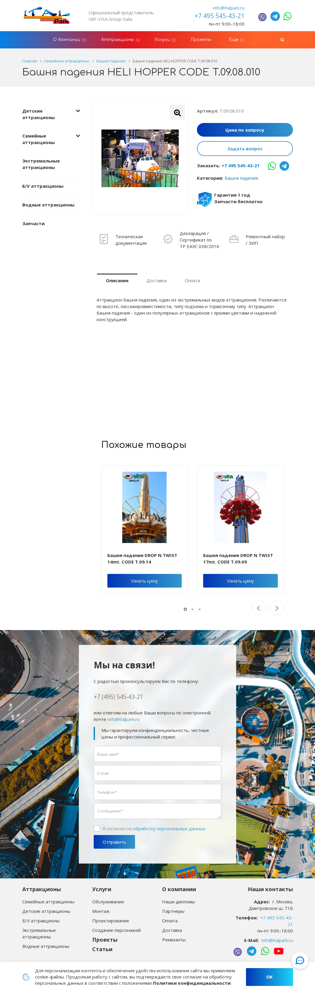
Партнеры (173, 911)
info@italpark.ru (229, 8)
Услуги (101, 889)
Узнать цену (144, 581)
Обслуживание (108, 902)
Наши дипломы (178, 902)
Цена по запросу (244, 130)
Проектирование (110, 921)
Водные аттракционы (48, 205)
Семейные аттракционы (38, 139)
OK (269, 977)
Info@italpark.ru (123, 719)
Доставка (157, 280)
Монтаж (100, 911)
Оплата (192, 280)
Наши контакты (270, 889)
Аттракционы (41, 889)
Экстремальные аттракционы (41, 164)
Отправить (114, 842)
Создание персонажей (116, 930)
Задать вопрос (245, 148)
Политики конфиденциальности (192, 983)
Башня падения (241, 178)
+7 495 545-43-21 (241, 165)
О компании (179, 889)
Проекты (104, 939)
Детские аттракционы (38, 114)
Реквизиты (174, 940)
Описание (117, 280)
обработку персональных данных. (169, 828)
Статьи (102, 949)
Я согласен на (154, 828)
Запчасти (33, 223)
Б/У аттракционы (42, 186)
